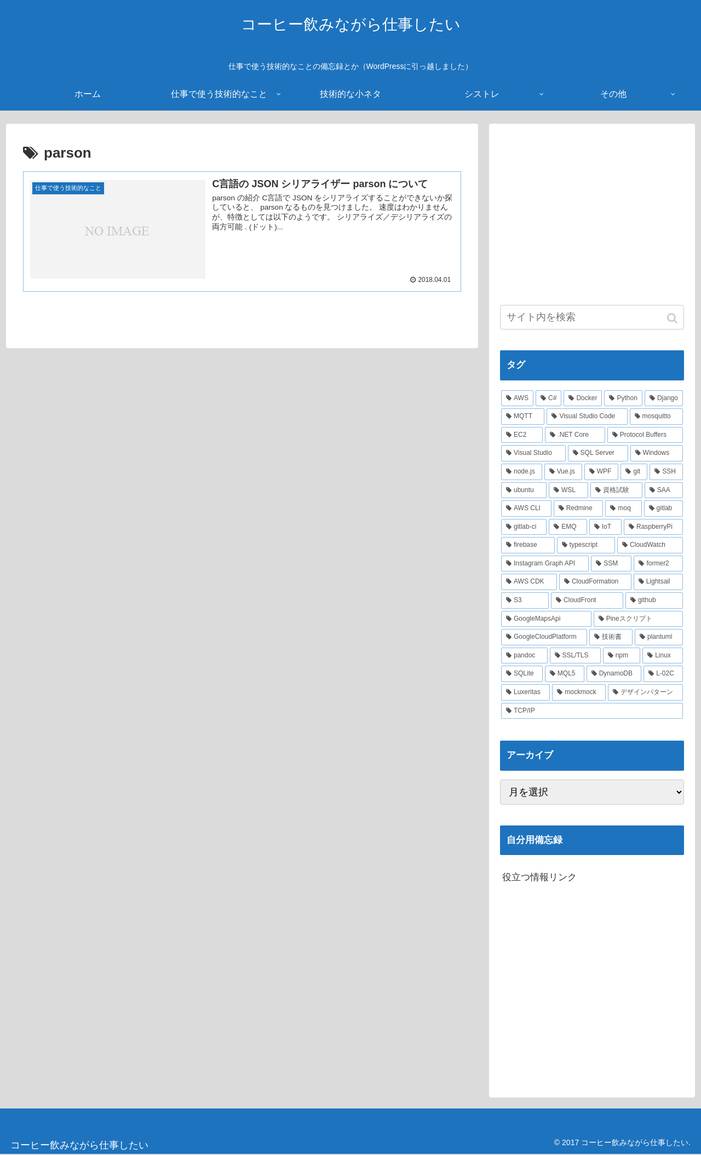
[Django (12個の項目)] (664, 398)
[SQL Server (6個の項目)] (598, 453)
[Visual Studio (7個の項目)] (533, 453)
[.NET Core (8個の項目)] (575, 435)
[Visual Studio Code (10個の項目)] (587, 416)
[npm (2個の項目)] (621, 656)
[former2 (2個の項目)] (658, 564)
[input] (592, 317)
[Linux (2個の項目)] (662, 656)
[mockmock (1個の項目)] (579, 692)
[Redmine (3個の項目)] (579, 508)
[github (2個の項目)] (654, 600)
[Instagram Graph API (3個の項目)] (545, 564)
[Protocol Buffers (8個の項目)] (645, 435)
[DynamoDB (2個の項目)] (614, 674)
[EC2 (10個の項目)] (522, 435)
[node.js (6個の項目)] (521, 472)
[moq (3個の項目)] (623, 508)
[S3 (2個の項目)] (525, 600)
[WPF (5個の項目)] (601, 472)
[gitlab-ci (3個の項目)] (524, 527)
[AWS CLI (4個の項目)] (526, 508)
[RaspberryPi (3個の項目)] (653, 527)
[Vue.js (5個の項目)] (563, 472)
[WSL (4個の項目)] (568, 490)
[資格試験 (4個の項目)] (616, 490)
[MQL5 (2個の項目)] (564, 674)
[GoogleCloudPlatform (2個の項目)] (544, 637)
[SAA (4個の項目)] (664, 490)
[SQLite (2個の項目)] (522, 674)
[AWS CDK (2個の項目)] (529, 582)
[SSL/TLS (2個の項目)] (575, 656)
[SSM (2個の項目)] (611, 564)
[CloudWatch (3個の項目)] (650, 545)
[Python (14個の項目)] (623, 398)
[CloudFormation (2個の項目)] (595, 582)
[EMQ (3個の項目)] (568, 527)
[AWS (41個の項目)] (517, 398)
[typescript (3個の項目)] (586, 545)
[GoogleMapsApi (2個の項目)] (546, 619)
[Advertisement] (592, 211)
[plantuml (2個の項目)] (659, 637)
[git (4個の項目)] (633, 472)
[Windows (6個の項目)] (656, 453)
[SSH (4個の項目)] (666, 472)
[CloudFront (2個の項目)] (587, 600)
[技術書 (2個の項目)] (611, 637)
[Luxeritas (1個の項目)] (525, 692)
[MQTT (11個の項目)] (522, 416)
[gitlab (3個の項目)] (663, 508)
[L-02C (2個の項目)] (663, 674)
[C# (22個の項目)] (548, 398)
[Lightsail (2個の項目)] (658, 582)
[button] (673, 318)
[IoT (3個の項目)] (605, 527)
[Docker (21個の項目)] (583, 398)
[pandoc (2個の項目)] (524, 656)
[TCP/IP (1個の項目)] (592, 711)
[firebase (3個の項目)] (528, 545)
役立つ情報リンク (539, 877)
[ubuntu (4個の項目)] (524, 490)
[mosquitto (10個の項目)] (656, 416)
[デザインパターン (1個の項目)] (645, 692)
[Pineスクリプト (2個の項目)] (638, 619)
